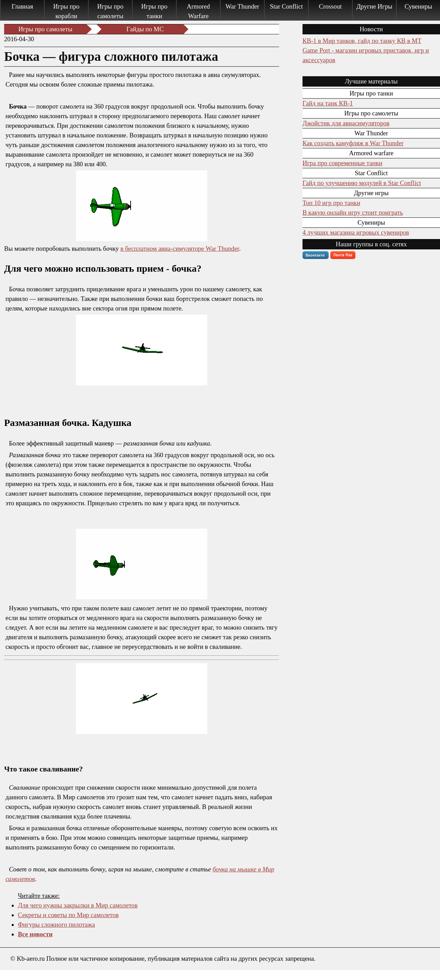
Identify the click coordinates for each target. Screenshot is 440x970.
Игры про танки (154, 11)
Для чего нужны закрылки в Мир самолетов (78, 905)
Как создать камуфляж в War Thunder (353, 143)
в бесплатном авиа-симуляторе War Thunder (179, 248)
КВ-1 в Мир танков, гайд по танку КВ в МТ (361, 40)
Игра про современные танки (342, 163)
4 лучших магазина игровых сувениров (355, 232)
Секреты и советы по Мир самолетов (68, 914)
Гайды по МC (145, 29)
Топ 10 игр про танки (331, 202)
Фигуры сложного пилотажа (56, 924)
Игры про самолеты (110, 11)
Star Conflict (286, 6)
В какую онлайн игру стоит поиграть (352, 212)
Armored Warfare (198, 11)
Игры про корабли (66, 11)
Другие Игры (374, 6)
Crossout (330, 6)
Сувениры (418, 6)
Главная (22, 6)
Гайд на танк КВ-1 (327, 103)
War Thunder (242, 6)
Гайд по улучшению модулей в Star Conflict (361, 183)
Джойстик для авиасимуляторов (345, 123)
